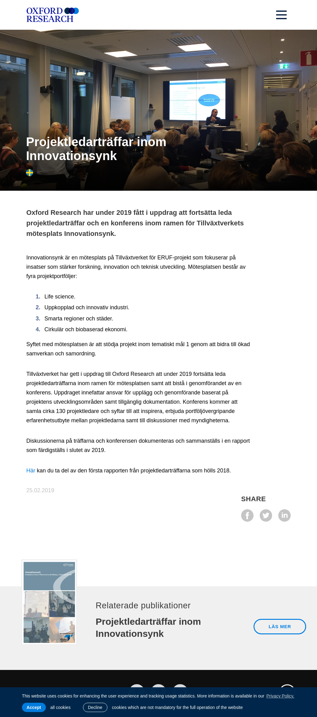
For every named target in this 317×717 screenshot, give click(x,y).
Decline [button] (95, 707)
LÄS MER (280, 626)
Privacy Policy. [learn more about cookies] (280, 695)
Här (30, 470)
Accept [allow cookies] (34, 707)
